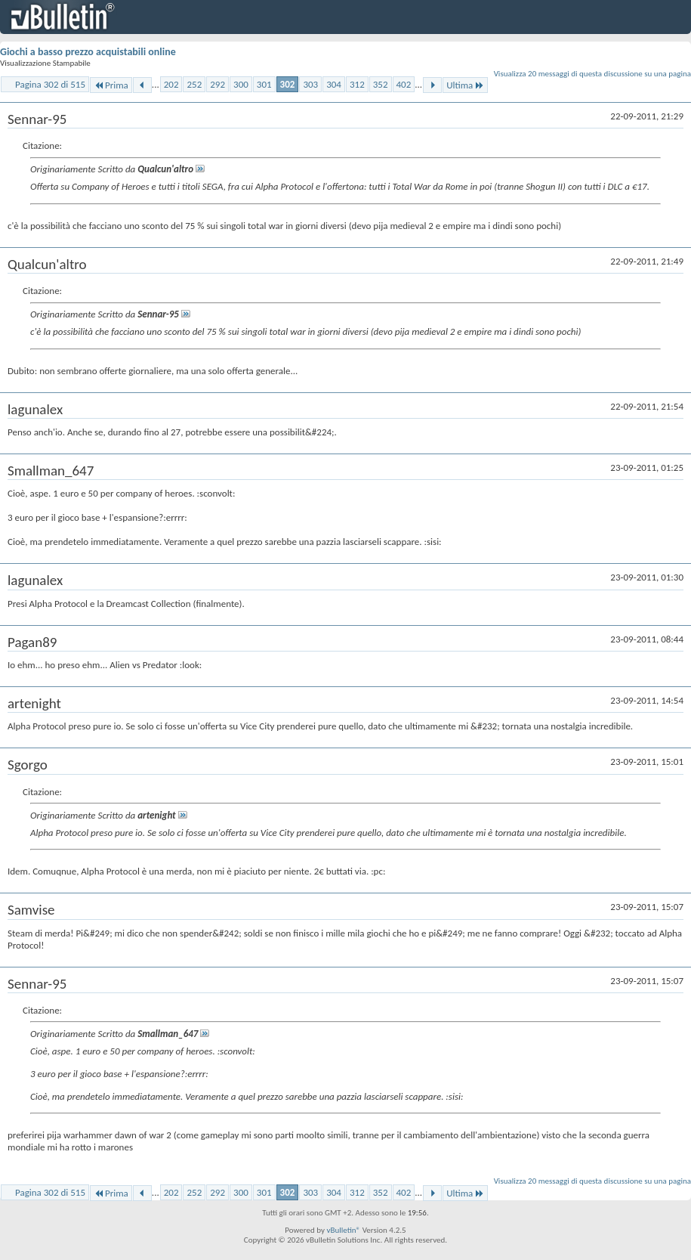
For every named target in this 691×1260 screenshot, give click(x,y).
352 (380, 84)
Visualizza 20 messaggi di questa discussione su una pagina (592, 74)
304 (333, 84)
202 (171, 84)
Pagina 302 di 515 (50, 84)
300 (240, 84)
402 (404, 84)
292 (217, 84)
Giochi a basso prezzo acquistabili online (88, 51)
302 (287, 84)
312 (357, 84)
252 (194, 84)
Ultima (465, 85)
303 (310, 84)
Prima (111, 85)
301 (264, 84)
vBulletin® (343, 1230)
